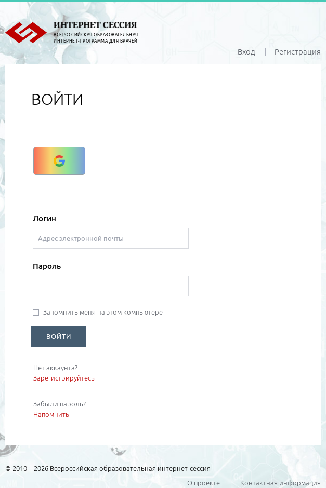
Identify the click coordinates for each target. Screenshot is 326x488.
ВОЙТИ (58, 336)
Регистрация (298, 52)
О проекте (203, 482)
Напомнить (51, 414)
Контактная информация (280, 482)
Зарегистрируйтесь (64, 378)
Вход (246, 52)
